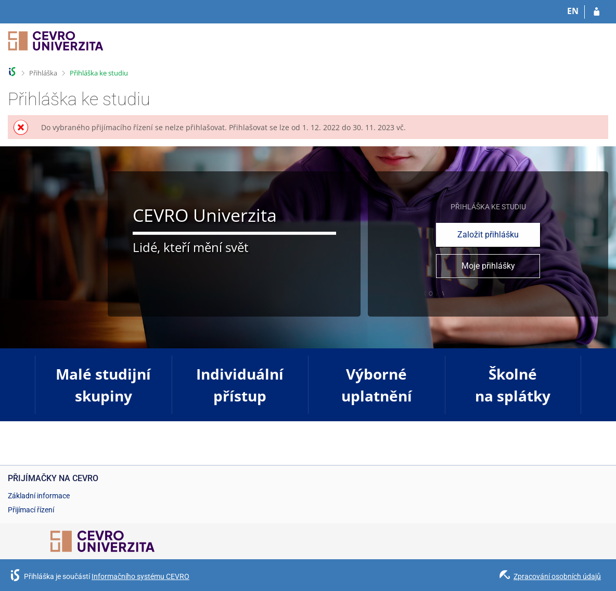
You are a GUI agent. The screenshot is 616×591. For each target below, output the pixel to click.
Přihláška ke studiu (99, 73)
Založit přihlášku (488, 235)
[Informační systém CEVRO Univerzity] (56, 45)
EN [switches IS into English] (573, 11)
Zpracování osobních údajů (557, 576)
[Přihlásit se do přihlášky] (596, 12)
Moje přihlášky (488, 266)
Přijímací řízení (31, 510)
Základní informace (39, 496)
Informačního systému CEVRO (140, 576)
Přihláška (43, 73)
